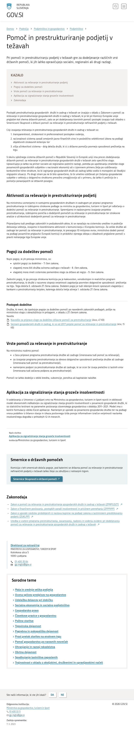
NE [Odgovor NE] (62, 695)
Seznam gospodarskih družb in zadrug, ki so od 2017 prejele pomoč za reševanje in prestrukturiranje (64, 324)
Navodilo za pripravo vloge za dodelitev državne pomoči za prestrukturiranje (51, 319)
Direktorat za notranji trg (25, 545)
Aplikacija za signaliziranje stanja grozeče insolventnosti (39, 436)
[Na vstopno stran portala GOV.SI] (23, 10)
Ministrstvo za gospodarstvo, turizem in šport (28, 708)
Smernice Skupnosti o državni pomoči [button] (36, 479)
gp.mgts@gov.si (23, 564)
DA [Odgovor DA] (52, 695)
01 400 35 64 (21, 561)
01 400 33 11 (15, 711)
